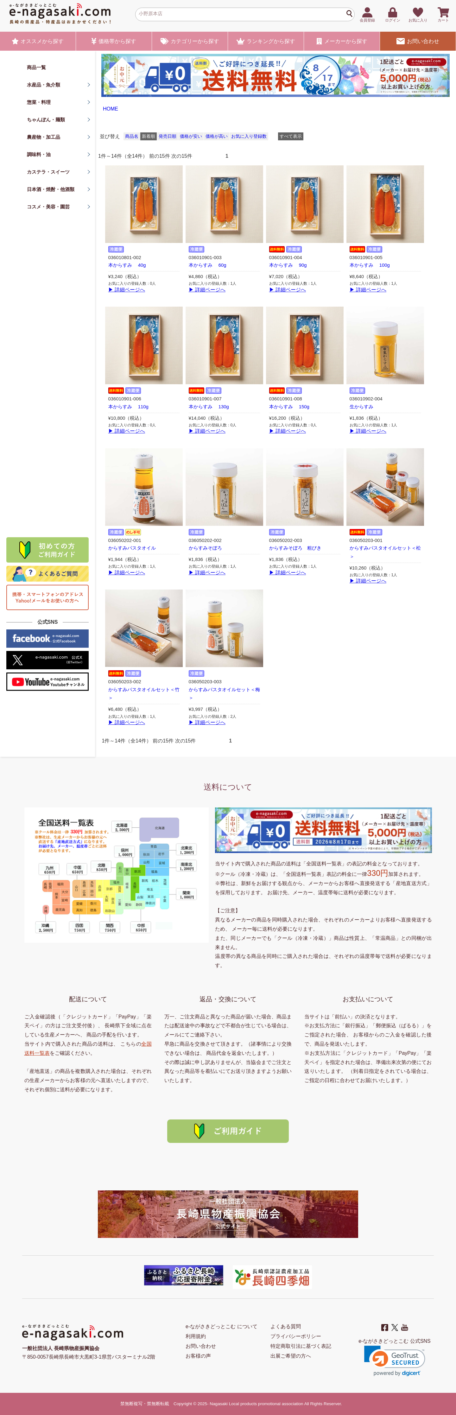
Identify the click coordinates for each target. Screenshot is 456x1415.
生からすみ (361, 406)
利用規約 (196, 1336)
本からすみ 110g (128, 406)
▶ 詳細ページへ (126, 289)
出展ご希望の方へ (290, 1356)
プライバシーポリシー (295, 1336)
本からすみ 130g (209, 406)
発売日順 (167, 136)
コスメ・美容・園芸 (48, 206)
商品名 (131, 136)
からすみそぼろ (205, 548)
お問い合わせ (417, 41)
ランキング (266, 41)
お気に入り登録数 (249, 136)
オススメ (38, 41)
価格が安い (191, 136)
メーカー (341, 41)
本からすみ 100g (370, 265)
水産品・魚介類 (43, 84)
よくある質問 (285, 1326)
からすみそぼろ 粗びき (295, 548)
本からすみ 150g (289, 406)
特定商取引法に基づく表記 (300, 1346)
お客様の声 (198, 1356)
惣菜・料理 (39, 102)
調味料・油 (39, 154)
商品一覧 (36, 67)
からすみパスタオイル (132, 548)
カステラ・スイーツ (48, 172)
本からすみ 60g (207, 265)
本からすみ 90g (288, 265)
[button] (395, 1361)
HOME (110, 109)
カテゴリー (190, 41)
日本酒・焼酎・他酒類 (50, 189)
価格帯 (114, 41)
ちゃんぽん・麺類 (46, 119)
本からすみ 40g (127, 265)
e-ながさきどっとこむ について (221, 1326)
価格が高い (217, 136)
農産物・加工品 (43, 137)
